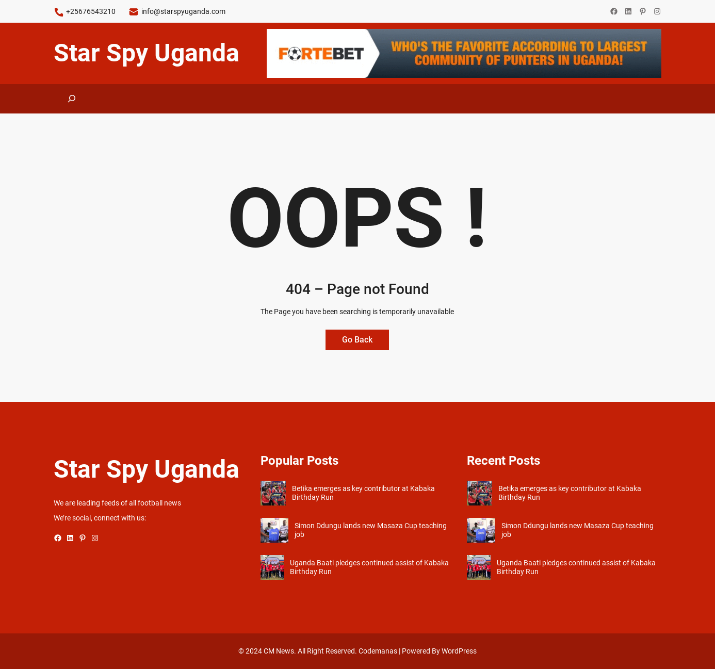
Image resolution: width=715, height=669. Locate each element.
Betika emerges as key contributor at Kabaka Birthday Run (363, 492)
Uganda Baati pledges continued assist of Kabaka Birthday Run (369, 567)
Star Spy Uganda (146, 53)
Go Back (357, 340)
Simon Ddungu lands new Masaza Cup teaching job (371, 530)
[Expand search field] (72, 98)
